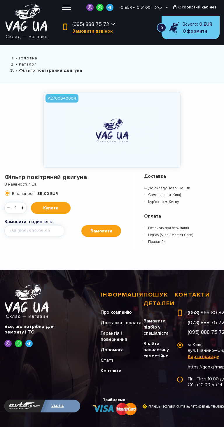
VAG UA (57, 406)
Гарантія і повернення (114, 336)
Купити (50, 208)
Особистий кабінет (197, 7)
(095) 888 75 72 (90, 24)
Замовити (101, 231)
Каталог (27, 64)
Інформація (122, 294)
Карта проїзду (203, 356)
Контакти (111, 371)
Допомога (112, 350)
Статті (108, 360)
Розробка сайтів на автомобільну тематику (193, 407)
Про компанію (116, 312)
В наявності (35, 193)
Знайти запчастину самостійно (156, 350)
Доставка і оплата (121, 323)
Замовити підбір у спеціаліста (156, 327)
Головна (28, 58)
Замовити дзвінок (92, 31)
